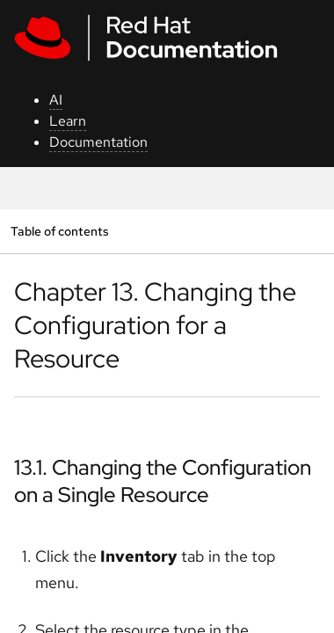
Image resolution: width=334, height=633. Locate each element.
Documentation (98, 142)
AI (55, 100)
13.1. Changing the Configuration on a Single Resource (162, 481)
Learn (67, 121)
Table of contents (59, 230)
